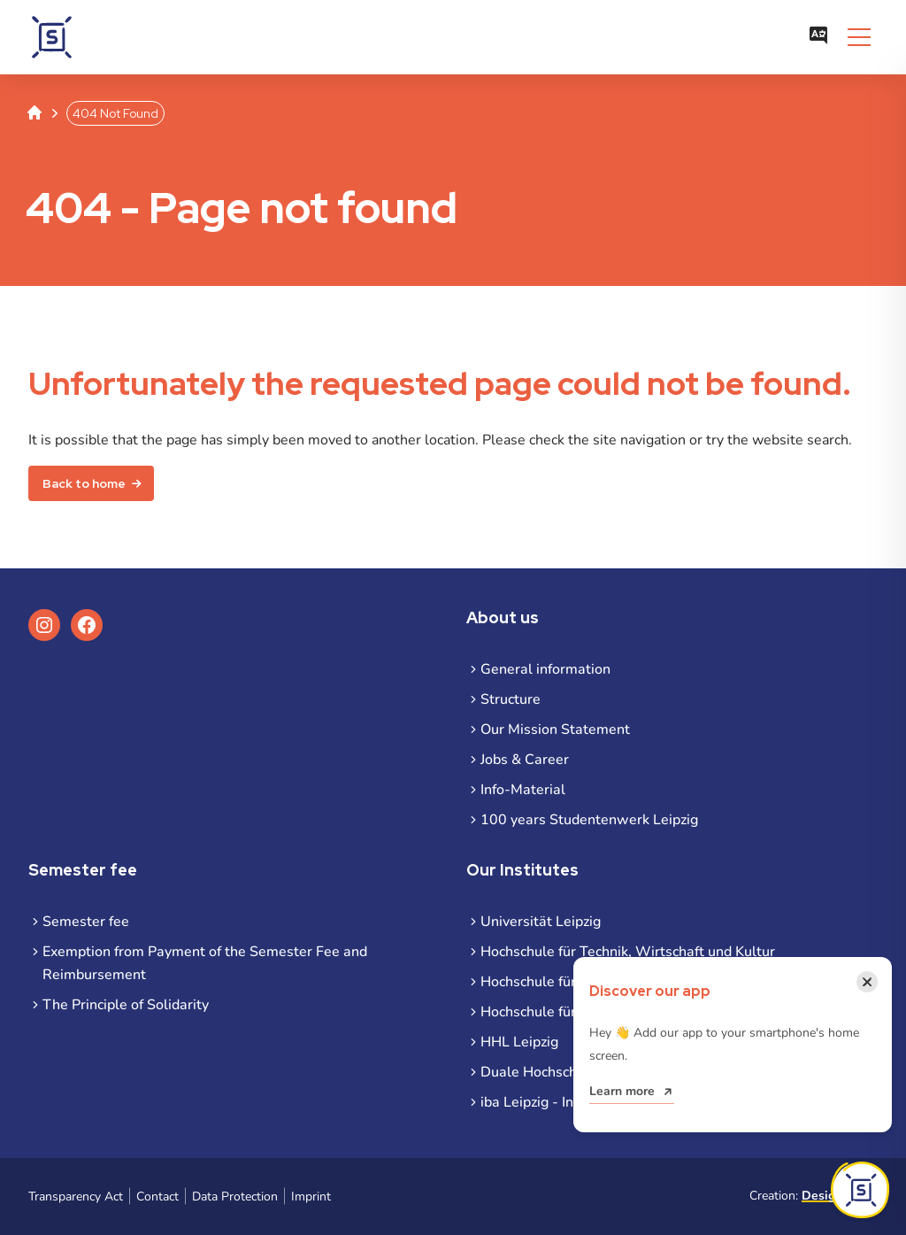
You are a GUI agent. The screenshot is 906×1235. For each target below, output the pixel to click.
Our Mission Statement (555, 729)
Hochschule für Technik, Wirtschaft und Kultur (627, 951)
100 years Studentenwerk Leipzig (589, 820)
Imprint (311, 1196)
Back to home (84, 483)
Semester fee (85, 921)
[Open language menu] (818, 37)
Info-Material (522, 789)
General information (545, 669)
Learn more (622, 1091)
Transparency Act (75, 1196)
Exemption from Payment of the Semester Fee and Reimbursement (204, 963)
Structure (510, 699)
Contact (157, 1196)
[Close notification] (867, 981)
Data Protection (235, 1196)
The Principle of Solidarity (125, 1005)
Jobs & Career (524, 759)
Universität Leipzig (540, 921)
